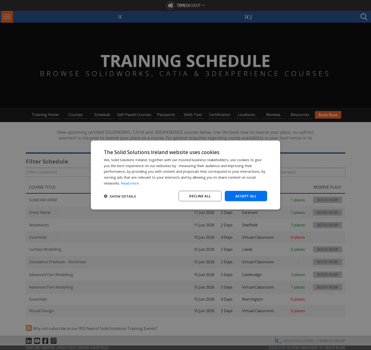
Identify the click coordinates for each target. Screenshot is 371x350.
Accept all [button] (245, 196)
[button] (120, 196)
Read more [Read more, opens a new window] (130, 183)
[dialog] (185, 175)
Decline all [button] (200, 196)
